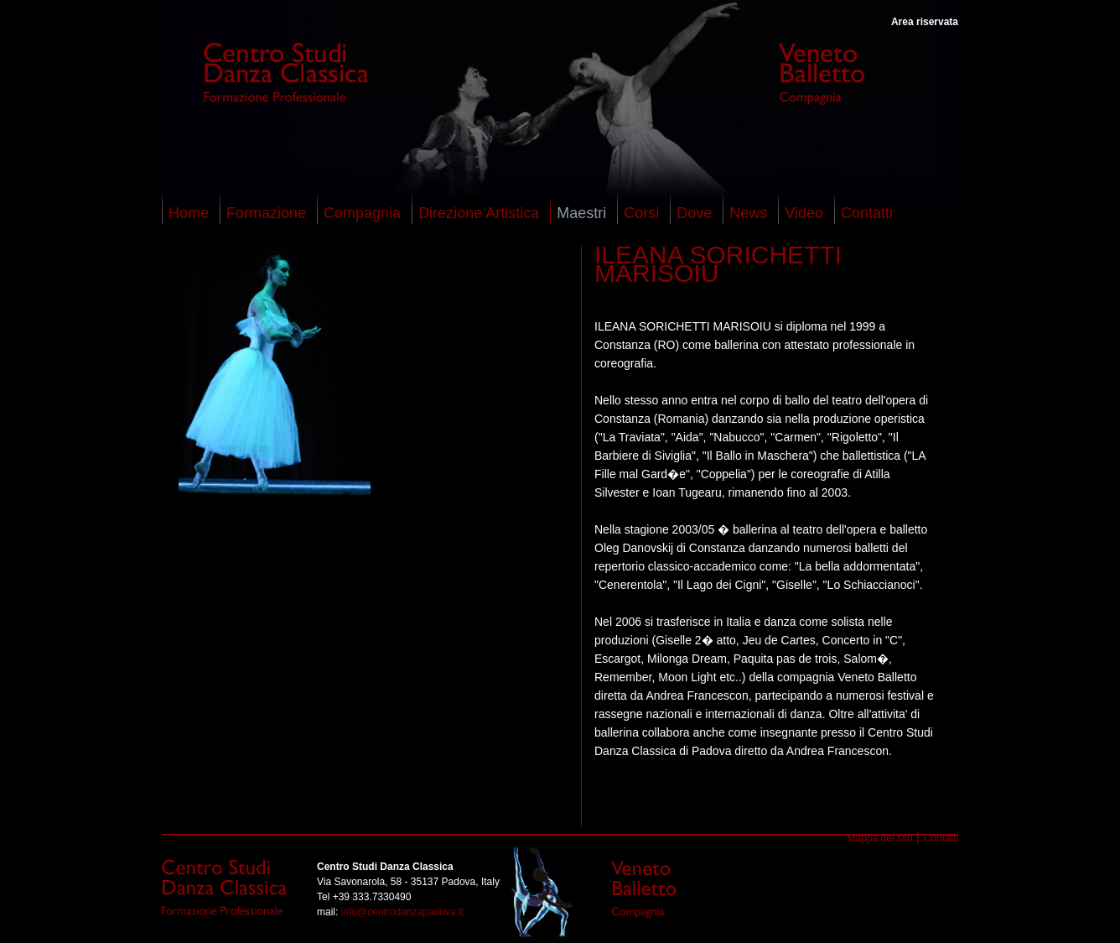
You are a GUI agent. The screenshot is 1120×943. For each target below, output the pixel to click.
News (748, 213)
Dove (694, 213)
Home (189, 213)
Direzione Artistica (478, 213)
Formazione (266, 213)
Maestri (581, 213)
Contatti (867, 213)
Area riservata (924, 22)
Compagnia (362, 213)
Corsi (641, 213)
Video (804, 213)
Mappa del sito (880, 838)
